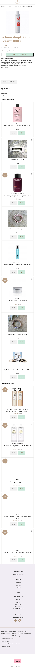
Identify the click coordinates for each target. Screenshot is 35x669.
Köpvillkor (18, 585)
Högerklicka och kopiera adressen (10, 95)
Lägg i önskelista (9, 82)
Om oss (18, 599)
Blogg (18, 592)
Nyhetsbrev (18, 604)
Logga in (18, 587)
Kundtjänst (18, 582)
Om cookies (18, 606)
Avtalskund (18, 590)
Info (13, 133)
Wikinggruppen (21, 666)
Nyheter (18, 602)
